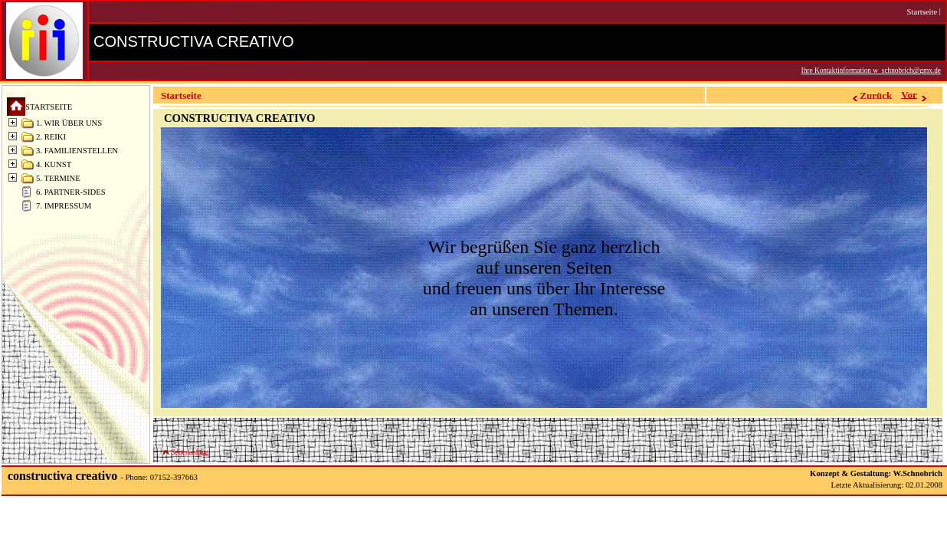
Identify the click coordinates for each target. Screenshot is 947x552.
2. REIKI (51, 137)
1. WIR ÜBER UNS (69, 123)
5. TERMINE (58, 178)
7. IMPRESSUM (63, 206)
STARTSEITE (48, 107)
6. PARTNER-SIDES (71, 192)
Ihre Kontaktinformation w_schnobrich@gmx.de (871, 70)
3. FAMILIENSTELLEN (77, 150)
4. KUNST (53, 164)
